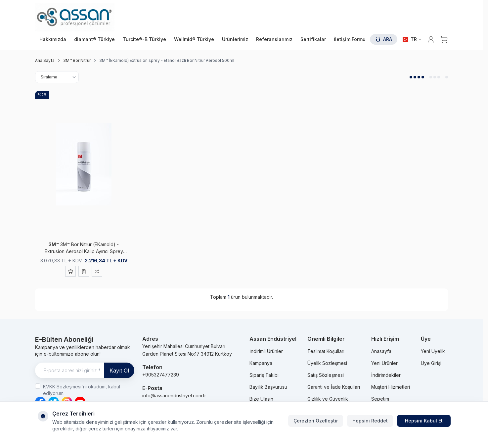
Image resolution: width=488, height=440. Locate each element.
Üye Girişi (431, 363)
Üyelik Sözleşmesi (327, 363)
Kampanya (260, 363)
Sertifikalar (313, 39)
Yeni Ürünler (384, 363)
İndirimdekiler (386, 375)
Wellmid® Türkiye (194, 39)
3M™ (54, 244)
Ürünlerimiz (235, 39)
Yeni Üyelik (433, 351)
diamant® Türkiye (94, 39)
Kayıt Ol (119, 370)
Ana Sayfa (45, 60)
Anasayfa (381, 351)
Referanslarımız (274, 39)
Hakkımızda (52, 39)
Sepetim (380, 399)
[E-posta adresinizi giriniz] (84, 370)
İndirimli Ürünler (266, 351)
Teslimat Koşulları (325, 351)
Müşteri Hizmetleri (390, 387)
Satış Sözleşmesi (325, 375)
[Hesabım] (431, 39)
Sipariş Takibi (264, 375)
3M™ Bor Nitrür (77, 60)
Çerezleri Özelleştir (315, 420)
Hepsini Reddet (370, 420)
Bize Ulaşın (261, 399)
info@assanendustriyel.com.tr (174, 395)
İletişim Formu (350, 39)
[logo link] (74, 17)
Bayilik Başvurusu (268, 387)
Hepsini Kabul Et (424, 420)
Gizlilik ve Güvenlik (327, 399)
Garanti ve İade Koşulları (333, 387)
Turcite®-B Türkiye (144, 39)
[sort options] (57, 77)
